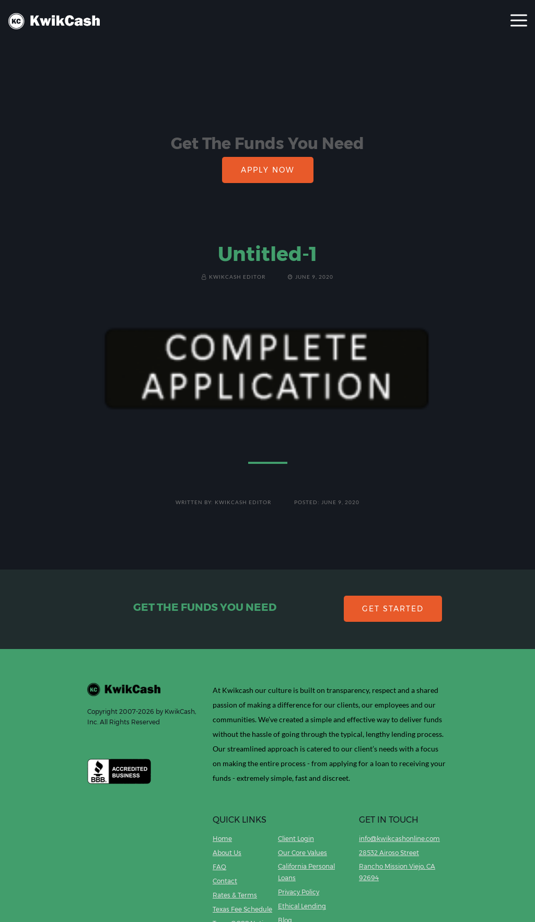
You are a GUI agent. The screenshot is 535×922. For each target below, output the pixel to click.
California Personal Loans (306, 872)
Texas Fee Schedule (242, 909)
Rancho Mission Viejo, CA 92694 (397, 872)
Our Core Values (302, 853)
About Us (227, 853)
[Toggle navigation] (519, 21)
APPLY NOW (268, 170)
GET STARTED (393, 608)
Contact (225, 881)
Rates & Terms (235, 895)
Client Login (296, 839)
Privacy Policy (298, 892)
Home (222, 839)
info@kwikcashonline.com (399, 839)
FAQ (219, 867)
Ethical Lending (302, 906)
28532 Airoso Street (389, 853)
